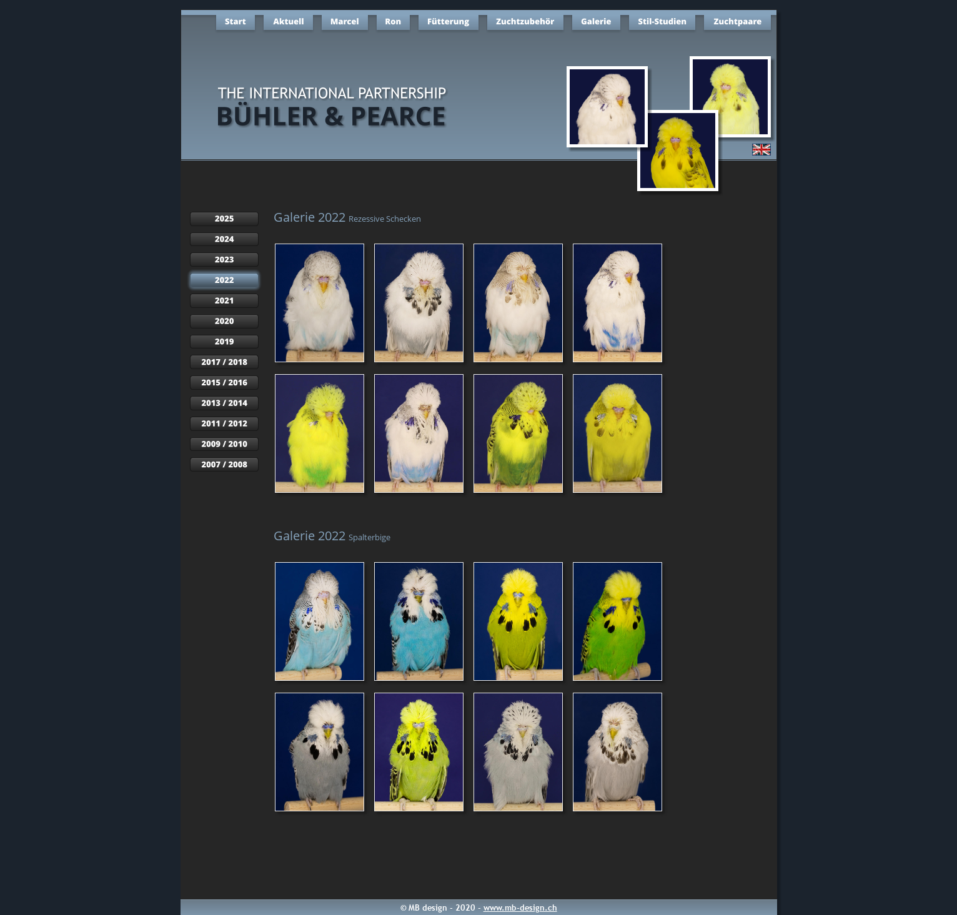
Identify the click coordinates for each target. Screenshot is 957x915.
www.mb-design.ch (520, 907)
